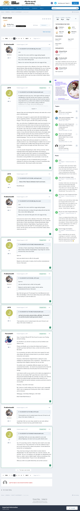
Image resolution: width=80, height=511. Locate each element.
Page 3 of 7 (37, 38)
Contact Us (44, 499)
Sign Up (75, 3)
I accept (72, 508)
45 (9, 347)
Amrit (60, 110)
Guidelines (34, 8)
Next (27, 38)
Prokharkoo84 (9, 44)
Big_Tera (11, 24)
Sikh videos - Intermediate (23, 8)
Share (35, 25)
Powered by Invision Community (40, 502)
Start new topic (47, 31)
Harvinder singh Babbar (66, 112)
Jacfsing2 (36, 178)
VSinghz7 (62, 128)
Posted (22, 44)
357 (9, 57)
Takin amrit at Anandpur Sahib (66, 117)
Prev (6, 38)
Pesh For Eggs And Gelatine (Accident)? (65, 229)
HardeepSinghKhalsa (65, 119)
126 (9, 101)
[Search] (61, 8)
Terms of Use (5, 509)
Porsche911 (9, 333)
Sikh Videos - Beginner (8, 8)
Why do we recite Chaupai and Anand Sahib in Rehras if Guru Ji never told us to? (66, 125)
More (41, 8)
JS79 (9, 88)
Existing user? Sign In (64, 3)
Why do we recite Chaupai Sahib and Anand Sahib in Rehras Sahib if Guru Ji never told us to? (68, 211)
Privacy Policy (36, 499)
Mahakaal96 (74, 31)
